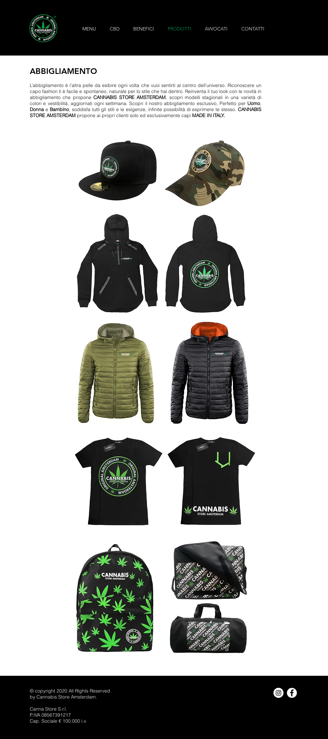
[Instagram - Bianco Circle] (278, 693)
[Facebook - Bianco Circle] (292, 693)
